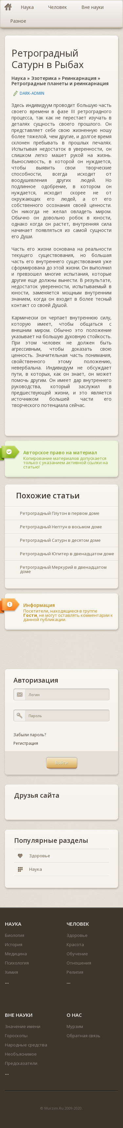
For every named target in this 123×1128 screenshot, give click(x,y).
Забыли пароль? (29, 735)
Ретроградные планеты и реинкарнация (60, 83)
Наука (18, 78)
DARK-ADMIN (32, 93)
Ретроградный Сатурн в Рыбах (47, 58)
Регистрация (25, 743)
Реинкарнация (79, 78)
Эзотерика (44, 78)
